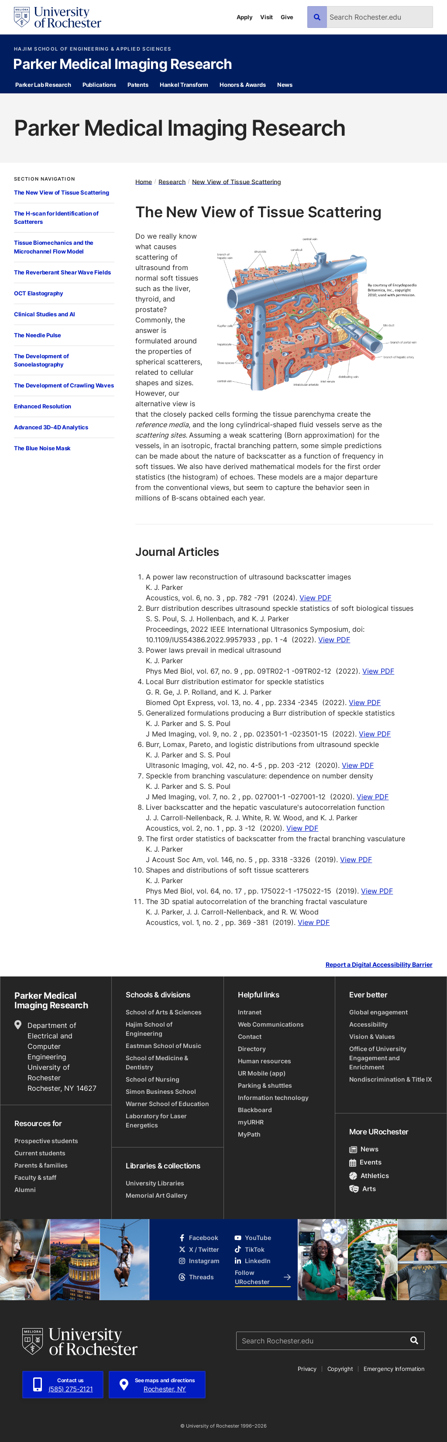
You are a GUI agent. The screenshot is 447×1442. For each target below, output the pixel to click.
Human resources (264, 1061)
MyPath (249, 1134)
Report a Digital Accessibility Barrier (379, 965)
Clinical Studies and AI (44, 314)
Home (143, 181)
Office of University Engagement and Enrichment (377, 1058)
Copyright (340, 1369)
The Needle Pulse (37, 335)
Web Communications (271, 1024)
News (284, 85)
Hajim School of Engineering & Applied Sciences (92, 49)
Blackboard (255, 1110)
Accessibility (368, 1024)
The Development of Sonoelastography (41, 360)
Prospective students (46, 1141)
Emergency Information (394, 1369)
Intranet (249, 1012)
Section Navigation (44, 179)
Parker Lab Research (43, 85)
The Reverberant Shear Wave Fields (62, 272)
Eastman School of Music (163, 1045)
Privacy (307, 1369)
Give (287, 17)
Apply (245, 17)
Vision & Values (372, 1036)
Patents (137, 85)
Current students (39, 1153)
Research (172, 181)
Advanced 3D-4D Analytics (51, 427)
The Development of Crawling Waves (63, 385)
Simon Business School (161, 1091)
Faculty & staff (35, 1177)
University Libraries (155, 1183)
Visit (266, 17)
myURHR (251, 1122)
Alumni (25, 1189)
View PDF (315, 598)
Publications (99, 85)
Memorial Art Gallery (156, 1195)
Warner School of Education (167, 1103)
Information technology (273, 1097)
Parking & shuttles (265, 1085)
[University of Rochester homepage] (57, 17)
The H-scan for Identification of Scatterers (56, 217)
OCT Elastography (38, 293)
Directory (252, 1049)
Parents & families (41, 1165)
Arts (362, 1188)
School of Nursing (152, 1079)
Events (365, 1162)
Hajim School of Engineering (149, 1029)
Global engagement (378, 1012)
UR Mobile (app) (262, 1073)
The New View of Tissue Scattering (61, 192)
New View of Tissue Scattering (236, 181)
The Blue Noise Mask (42, 448)
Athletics (369, 1175)
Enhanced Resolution (42, 406)
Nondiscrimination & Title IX (390, 1079)
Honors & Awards (242, 85)
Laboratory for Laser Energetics (156, 1120)
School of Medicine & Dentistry (157, 1062)
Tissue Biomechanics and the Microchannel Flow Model (53, 247)
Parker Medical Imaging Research (122, 64)
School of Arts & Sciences (164, 1012)
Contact (249, 1036)
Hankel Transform (184, 85)
